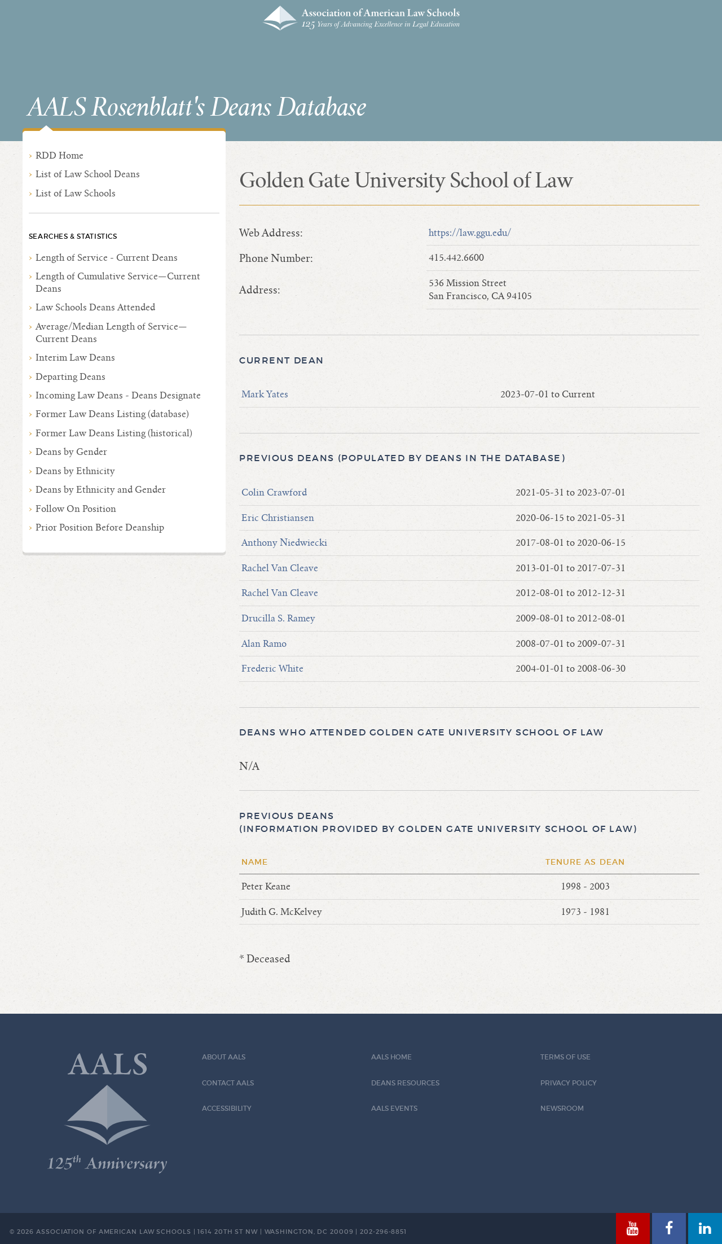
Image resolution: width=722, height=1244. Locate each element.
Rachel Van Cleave (279, 568)
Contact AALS (228, 1083)
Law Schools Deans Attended (95, 307)
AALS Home (391, 1057)
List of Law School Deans (88, 174)
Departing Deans (70, 376)
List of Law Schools (76, 193)
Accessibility (227, 1108)
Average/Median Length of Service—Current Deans (111, 332)
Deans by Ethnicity (75, 471)
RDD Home (59, 155)
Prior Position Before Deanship (100, 527)
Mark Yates (264, 394)
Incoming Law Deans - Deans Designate (118, 395)
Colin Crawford (274, 492)
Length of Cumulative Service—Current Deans (118, 282)
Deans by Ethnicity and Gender (101, 489)
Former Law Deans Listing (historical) (114, 433)
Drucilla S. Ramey (278, 618)
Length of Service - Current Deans (107, 257)
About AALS (223, 1057)
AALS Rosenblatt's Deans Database (197, 108)
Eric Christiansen (277, 518)
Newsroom (562, 1108)
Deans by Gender (71, 451)
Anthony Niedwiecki (284, 542)
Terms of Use (565, 1057)
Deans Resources (405, 1083)
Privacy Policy (568, 1083)
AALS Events (394, 1108)
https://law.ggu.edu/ (470, 232)
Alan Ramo (264, 643)
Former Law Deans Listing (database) (112, 414)
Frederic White (272, 668)
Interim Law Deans (75, 357)
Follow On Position (76, 508)
